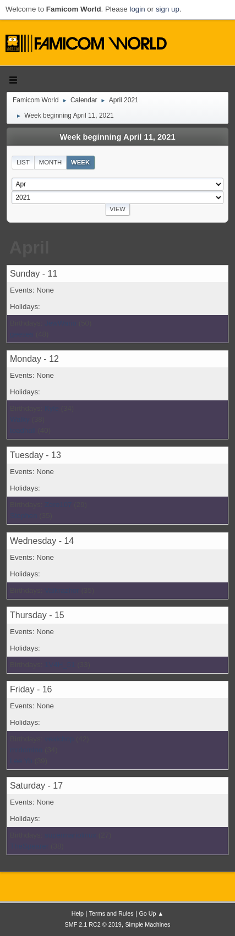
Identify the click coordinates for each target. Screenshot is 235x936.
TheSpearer (29, 846)
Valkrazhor (62, 590)
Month (50, 162)
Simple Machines (147, 924)
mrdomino (26, 750)
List (23, 162)
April (29, 247)
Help (78, 913)
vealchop (59, 739)
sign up (167, 9)
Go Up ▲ (151, 913)
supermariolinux (70, 835)
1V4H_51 (60, 664)
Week (80, 162)
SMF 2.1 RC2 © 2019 (93, 924)
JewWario (60, 323)
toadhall (23, 430)
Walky (20, 419)
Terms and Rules (111, 913)
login (137, 9)
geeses (22, 334)
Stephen (23, 515)
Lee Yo (21, 761)
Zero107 (58, 504)
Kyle (52, 408)
